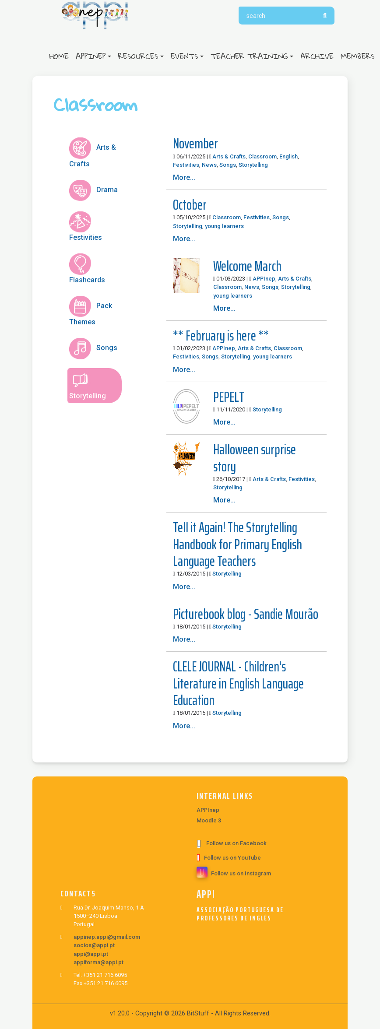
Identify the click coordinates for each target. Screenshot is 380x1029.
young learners (224, 226)
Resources (138, 56)
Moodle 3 (209, 820)
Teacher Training (249, 56)
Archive (317, 56)
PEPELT (228, 397)
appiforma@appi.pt (98, 962)
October (190, 205)
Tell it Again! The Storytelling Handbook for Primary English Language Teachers (237, 544)
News (209, 165)
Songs (227, 165)
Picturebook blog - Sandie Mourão (245, 614)
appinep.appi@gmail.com (107, 937)
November (195, 144)
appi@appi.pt (91, 954)
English (288, 156)
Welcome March (247, 266)
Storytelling (253, 165)
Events (184, 56)
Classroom (262, 156)
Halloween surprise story (254, 458)
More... (184, 177)
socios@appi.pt (94, 945)
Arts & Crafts (229, 156)
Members (358, 56)
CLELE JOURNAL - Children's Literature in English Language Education (238, 683)
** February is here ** (221, 336)
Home (60, 56)
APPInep (91, 56)
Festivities (186, 165)
